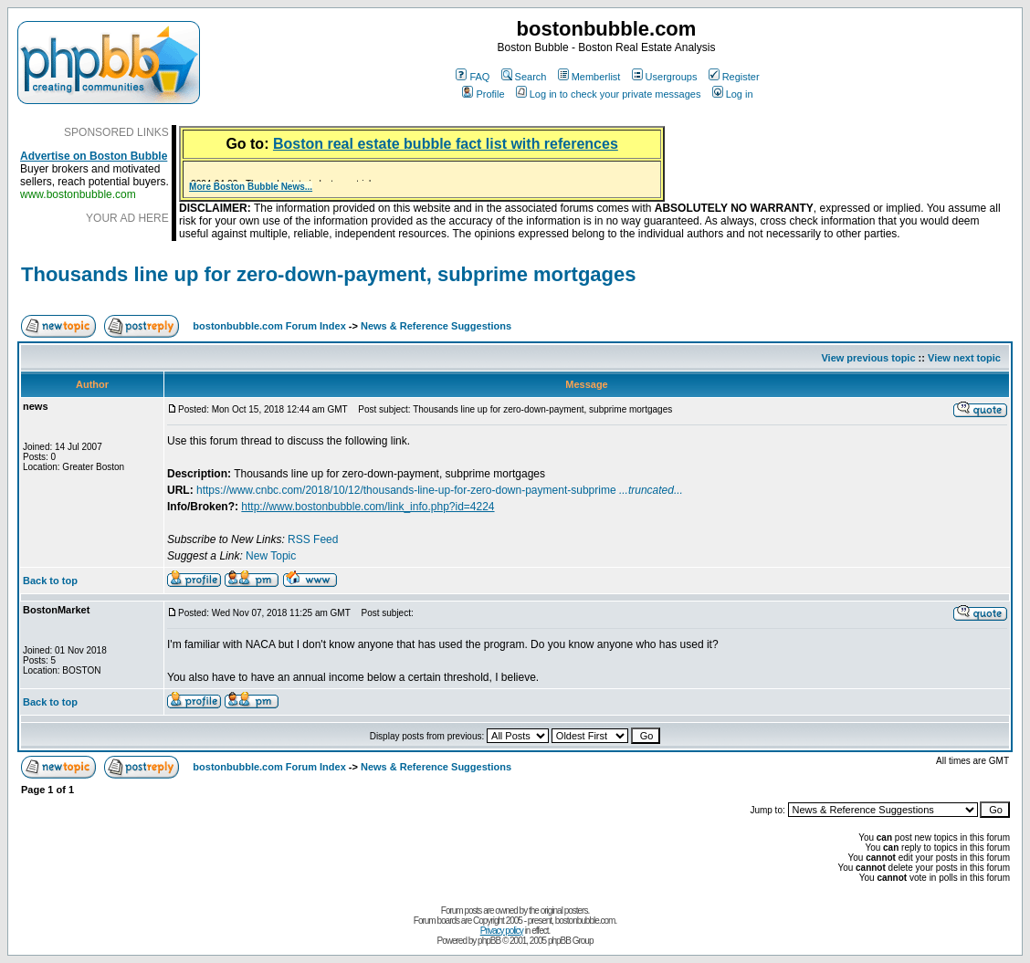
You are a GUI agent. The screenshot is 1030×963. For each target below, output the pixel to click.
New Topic (271, 556)
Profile (483, 94)
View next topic (964, 357)
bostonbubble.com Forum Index (269, 325)
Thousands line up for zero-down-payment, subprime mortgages (328, 274)
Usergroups (665, 76)
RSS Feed (313, 539)
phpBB (489, 941)
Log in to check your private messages (608, 94)
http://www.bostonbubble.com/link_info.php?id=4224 (367, 506)
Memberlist (589, 76)
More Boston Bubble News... (250, 187)
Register (734, 76)
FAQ (472, 76)
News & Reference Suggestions (436, 325)
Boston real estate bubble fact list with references (445, 144)
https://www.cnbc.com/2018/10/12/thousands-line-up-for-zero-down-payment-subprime (439, 490)
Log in (732, 94)
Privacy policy (501, 931)
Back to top (50, 580)
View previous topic (868, 357)
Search (524, 76)
